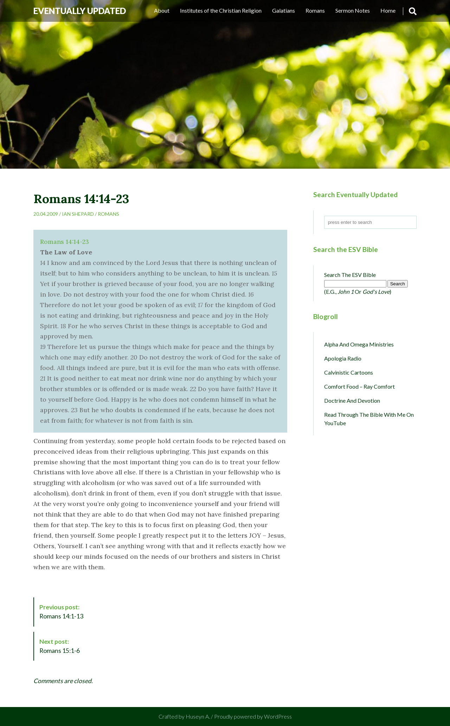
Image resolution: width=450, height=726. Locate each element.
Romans (315, 10)
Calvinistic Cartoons (348, 372)
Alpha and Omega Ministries (359, 344)
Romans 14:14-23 (64, 242)
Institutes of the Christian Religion (221, 10)
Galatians (283, 10)
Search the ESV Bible (350, 274)
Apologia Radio (342, 358)
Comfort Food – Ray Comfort (359, 386)
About (161, 10)
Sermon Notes (352, 10)
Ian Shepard (78, 214)
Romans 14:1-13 (61, 611)
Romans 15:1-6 (59, 646)
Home (388, 10)
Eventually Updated (79, 11)
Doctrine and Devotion (352, 400)
